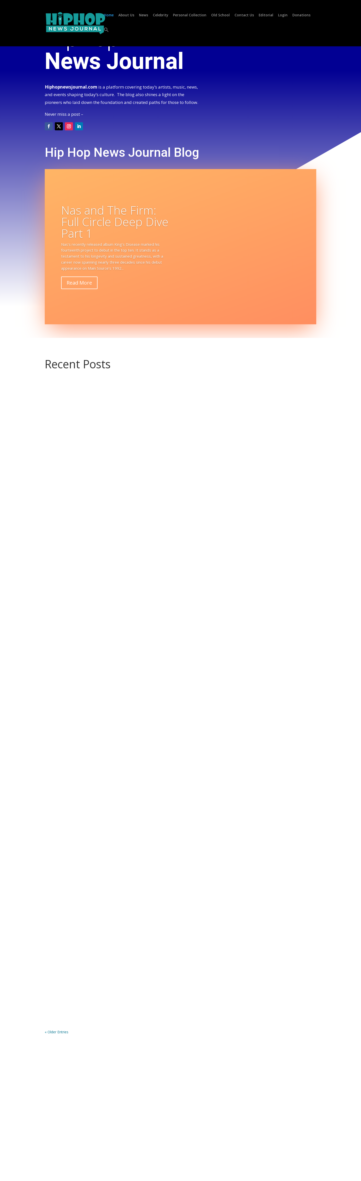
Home (109, 15)
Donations (301, 15)
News (143, 15)
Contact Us (244, 15)
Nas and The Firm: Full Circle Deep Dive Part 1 (114, 221)
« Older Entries (56, 1032)
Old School (220, 15)
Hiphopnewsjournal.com (71, 87)
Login (283, 15)
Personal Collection (189, 15)
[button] (106, 35)
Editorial (266, 15)
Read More (79, 282)
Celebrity (160, 15)
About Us (126, 15)
